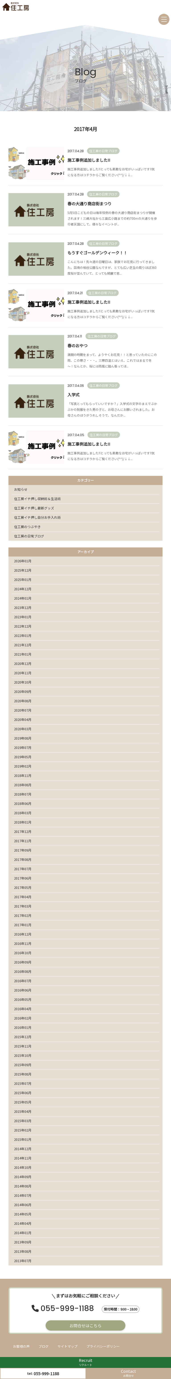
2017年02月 (22, 915)
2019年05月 (22, 756)
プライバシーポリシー (103, 1346)
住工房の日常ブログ (29, 536)
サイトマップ (67, 1346)
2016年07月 (22, 980)
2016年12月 (22, 934)
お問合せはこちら (85, 1325)
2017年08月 (22, 859)
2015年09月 (22, 1064)
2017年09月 (22, 850)
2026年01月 (22, 561)
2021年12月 (22, 645)
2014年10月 (22, 1167)
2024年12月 (22, 589)
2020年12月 (22, 663)
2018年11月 (22, 775)
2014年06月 (22, 1204)
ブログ (44, 1346)
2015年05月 (22, 1102)
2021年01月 (22, 654)
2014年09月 (22, 1176)
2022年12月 (22, 626)
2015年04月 (22, 1111)
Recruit (85, 1362)
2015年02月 (22, 1130)
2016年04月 (22, 1008)
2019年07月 (22, 747)
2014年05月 (22, 1214)
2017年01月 (22, 924)
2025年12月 (22, 570)
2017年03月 (22, 906)
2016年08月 (22, 971)
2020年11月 (22, 673)
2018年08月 (22, 784)
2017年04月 (22, 896)
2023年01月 (22, 617)
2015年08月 (22, 1074)
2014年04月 (22, 1223)
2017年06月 (22, 878)
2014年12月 (22, 1148)
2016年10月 (22, 952)
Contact (128, 1373)
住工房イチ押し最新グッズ (34, 508)
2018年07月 (22, 794)
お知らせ (20, 489)
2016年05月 (22, 999)
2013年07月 (22, 1260)
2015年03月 (22, 1120)
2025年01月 (22, 579)
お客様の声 (21, 1346)
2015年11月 (22, 1046)
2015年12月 (22, 1036)
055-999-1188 (67, 1309)
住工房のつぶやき (27, 526)
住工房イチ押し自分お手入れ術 (37, 517)
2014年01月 (22, 1232)
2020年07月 (22, 710)
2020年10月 (22, 682)
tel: (43, 1373)
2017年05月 (22, 887)
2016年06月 (22, 990)
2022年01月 (22, 635)
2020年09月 (22, 691)
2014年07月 (22, 1195)
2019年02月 (22, 766)
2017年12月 (22, 831)
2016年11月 (22, 943)
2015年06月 (22, 1092)
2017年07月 (22, 868)
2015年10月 (22, 1055)
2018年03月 (22, 812)
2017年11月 (22, 840)
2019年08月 (22, 738)
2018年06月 (22, 803)
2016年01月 (22, 1027)
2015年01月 (22, 1139)
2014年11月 (22, 1158)
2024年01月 (22, 598)
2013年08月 (22, 1251)
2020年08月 (22, 700)
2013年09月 (22, 1242)
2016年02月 (22, 1018)
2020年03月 (22, 728)
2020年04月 (22, 719)
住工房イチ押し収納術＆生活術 (37, 498)
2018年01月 (22, 822)
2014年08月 (22, 1186)
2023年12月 (22, 607)
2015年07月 (22, 1083)
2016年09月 (22, 962)
